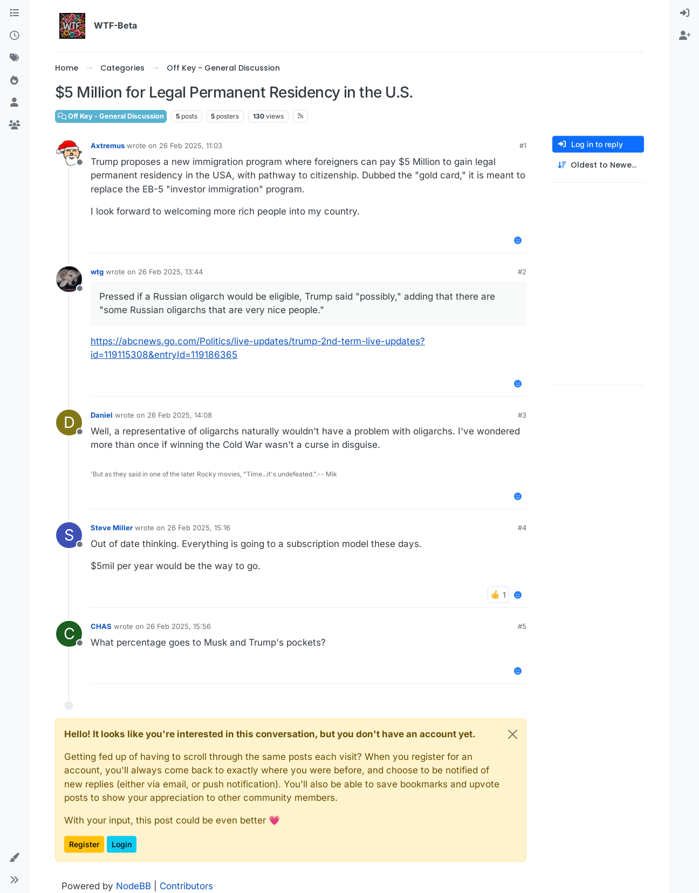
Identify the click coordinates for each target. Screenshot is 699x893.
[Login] (685, 13)
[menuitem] (685, 13)
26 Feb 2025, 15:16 (198, 527)
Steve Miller (112, 527)
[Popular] (14, 81)
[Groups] (14, 125)
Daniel (102, 415)
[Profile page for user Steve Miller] (69, 535)
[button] (14, 858)
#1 (522, 145)
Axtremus (108, 145)
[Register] (685, 36)
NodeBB (133, 886)
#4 (522, 527)
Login (122, 844)
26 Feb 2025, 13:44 (170, 271)
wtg (97, 271)
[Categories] (14, 13)
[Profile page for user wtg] (69, 279)
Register (84, 844)
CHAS (101, 626)
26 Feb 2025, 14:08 (179, 415)
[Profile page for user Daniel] (69, 422)
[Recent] (14, 36)
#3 (522, 415)
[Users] (14, 103)
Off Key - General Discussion (111, 116)
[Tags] (14, 58)
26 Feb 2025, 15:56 (178, 626)
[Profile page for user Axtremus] (69, 153)
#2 (522, 271)
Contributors (186, 886)
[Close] (512, 734)
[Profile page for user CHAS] (69, 634)
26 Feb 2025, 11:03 (190, 145)
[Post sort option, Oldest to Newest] (598, 165)
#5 (522, 626)
